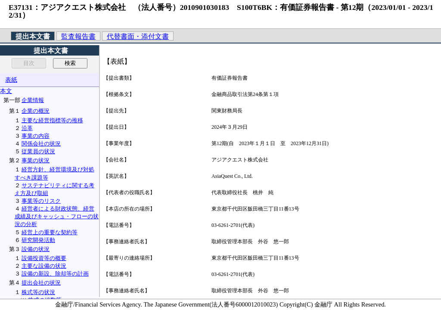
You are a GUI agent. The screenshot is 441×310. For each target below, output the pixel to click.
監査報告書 (78, 36)
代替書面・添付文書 (138, 36)
